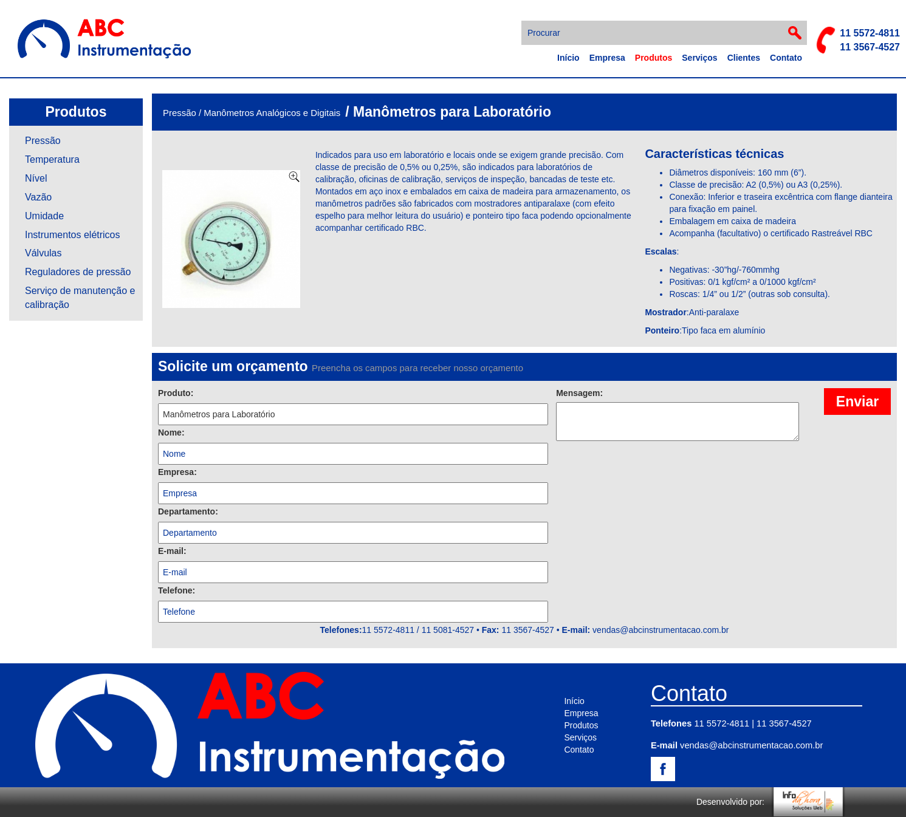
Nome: (171, 432)
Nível (36, 178)
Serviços (699, 58)
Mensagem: (579, 393)
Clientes (743, 58)
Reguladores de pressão (78, 272)
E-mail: (172, 551)
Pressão (43, 140)
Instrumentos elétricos (72, 235)
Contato (786, 58)
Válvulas (43, 253)
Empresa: (177, 472)
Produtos (653, 58)
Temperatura (52, 159)
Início (568, 58)
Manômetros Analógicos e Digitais (272, 113)
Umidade (44, 216)
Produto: (175, 393)
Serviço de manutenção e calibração (80, 297)
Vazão (38, 197)
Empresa (607, 58)
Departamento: (188, 511)
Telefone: (176, 590)
